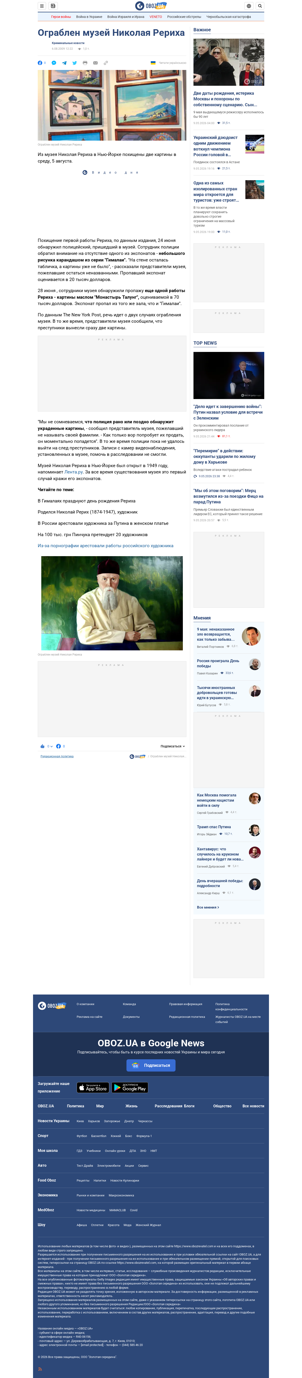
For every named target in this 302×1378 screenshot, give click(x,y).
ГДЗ (79, 1151)
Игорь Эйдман (207, 834)
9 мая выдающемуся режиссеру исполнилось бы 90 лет (228, 114)
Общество (222, 1106)
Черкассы (145, 1121)
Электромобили (109, 1165)
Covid (133, 1210)
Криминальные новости (68, 43)
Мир (100, 1106)
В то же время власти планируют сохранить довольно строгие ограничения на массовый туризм (214, 216)
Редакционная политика (57, 756)
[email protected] (92, 1345)
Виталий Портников (210, 646)
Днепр (129, 1121)
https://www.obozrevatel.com (193, 1246)
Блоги (189, 1106)
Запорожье (112, 1121)
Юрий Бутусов (206, 705)
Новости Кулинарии (124, 1180)
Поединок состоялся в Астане (216, 162)
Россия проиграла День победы (218, 663)
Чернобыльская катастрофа (228, 17)
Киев (80, 1121)
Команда (129, 1004)
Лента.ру (73, 472)
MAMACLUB (117, 1210)
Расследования (168, 1106)
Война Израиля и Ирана (125, 17)
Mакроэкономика (121, 1195)
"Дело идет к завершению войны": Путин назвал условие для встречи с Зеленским (228, 412)
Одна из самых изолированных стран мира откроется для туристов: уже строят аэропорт (215, 191)
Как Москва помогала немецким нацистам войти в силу (216, 800)
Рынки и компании (91, 1195)
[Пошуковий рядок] (260, 5)
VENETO (156, 17)
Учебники (94, 1151)
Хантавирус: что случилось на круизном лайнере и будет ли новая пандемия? (220, 854)
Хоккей (116, 1136)
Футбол (82, 1136)
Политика (75, 1106)
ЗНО (143, 1151)
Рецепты (83, 1180)
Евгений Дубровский (211, 866)
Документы (131, 1017)
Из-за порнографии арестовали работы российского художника (105, 545)
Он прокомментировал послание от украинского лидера (221, 428)
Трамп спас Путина (214, 827)
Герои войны (61, 17)
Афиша (82, 1225)
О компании (85, 1004)
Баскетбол (98, 1136)
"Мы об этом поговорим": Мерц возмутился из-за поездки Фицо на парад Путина (228, 496)
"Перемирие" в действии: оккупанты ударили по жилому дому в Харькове (224, 456)
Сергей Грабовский (210, 813)
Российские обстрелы (184, 17)
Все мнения (206, 907)
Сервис (143, 1165)
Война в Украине (89, 17)
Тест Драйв (85, 1165)
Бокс (128, 1136)
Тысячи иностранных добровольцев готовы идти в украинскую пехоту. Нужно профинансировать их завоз (217, 693)
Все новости (253, 1106)
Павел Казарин (207, 673)
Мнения (202, 618)
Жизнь (132, 1106)
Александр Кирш (208, 893)
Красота (113, 1225)
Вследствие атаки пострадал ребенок (222, 470)
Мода (127, 1225)
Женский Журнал (148, 1225)
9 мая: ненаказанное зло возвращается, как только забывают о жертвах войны (216, 634)
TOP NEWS (205, 343)
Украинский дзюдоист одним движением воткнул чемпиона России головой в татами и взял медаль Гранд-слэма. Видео (215, 146)
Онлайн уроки (115, 1151)
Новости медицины (91, 1210)
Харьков (94, 1121)
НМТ (154, 1151)
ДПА (133, 1151)
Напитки (100, 1180)
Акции (129, 1165)
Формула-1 (144, 1136)
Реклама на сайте (89, 1017)
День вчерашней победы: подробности (220, 883)
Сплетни (97, 1225)
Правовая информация (185, 1004)
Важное (202, 30)
